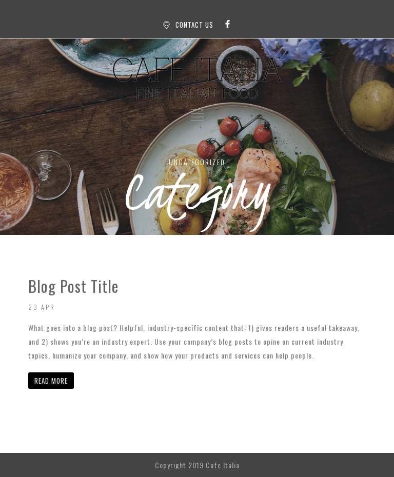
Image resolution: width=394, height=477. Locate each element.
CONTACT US (194, 24)
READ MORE (51, 380)
